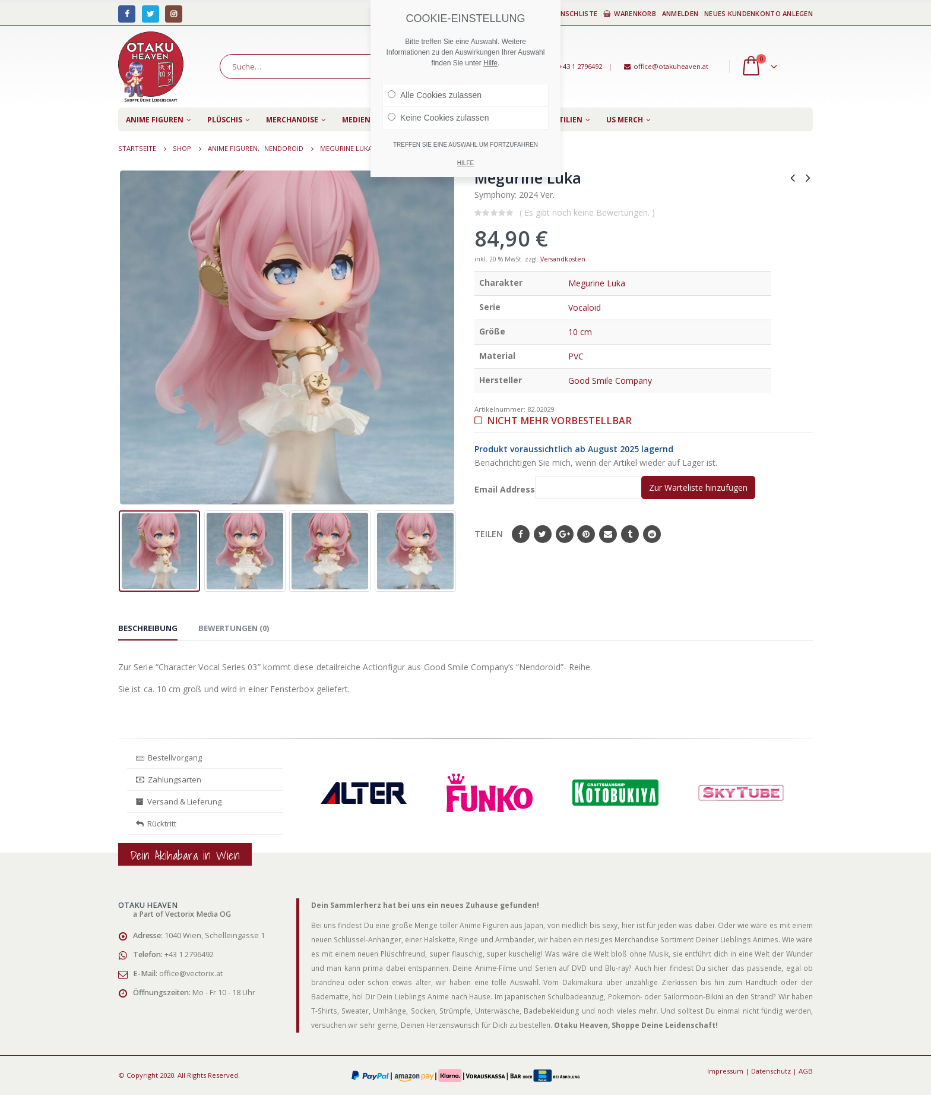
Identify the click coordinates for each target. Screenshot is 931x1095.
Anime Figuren (154, 120)
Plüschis (224, 120)
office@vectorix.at (191, 973)
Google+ (565, 534)
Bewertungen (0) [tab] (233, 628)
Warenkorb (629, 13)
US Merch (624, 120)
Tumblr (630, 534)
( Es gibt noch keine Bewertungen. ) (587, 212)
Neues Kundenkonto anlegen (758, 13)
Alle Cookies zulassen (435, 95)
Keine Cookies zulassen (438, 117)
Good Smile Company (610, 380)
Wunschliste (568, 13)
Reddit (652, 534)
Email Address (557, 487)
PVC (576, 356)
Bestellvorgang (169, 757)
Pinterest (586, 534)
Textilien (563, 120)
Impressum (725, 1070)
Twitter (543, 534)
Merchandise (292, 120)
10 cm (580, 331)
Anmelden (680, 13)
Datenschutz (771, 1070)
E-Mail (608, 534)
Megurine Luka (596, 283)
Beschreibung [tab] (148, 628)
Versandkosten (562, 259)
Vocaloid (584, 307)
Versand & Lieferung (178, 801)
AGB (806, 1070)
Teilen (488, 533)
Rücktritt (156, 823)
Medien (356, 120)
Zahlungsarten (168, 779)
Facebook (521, 534)
